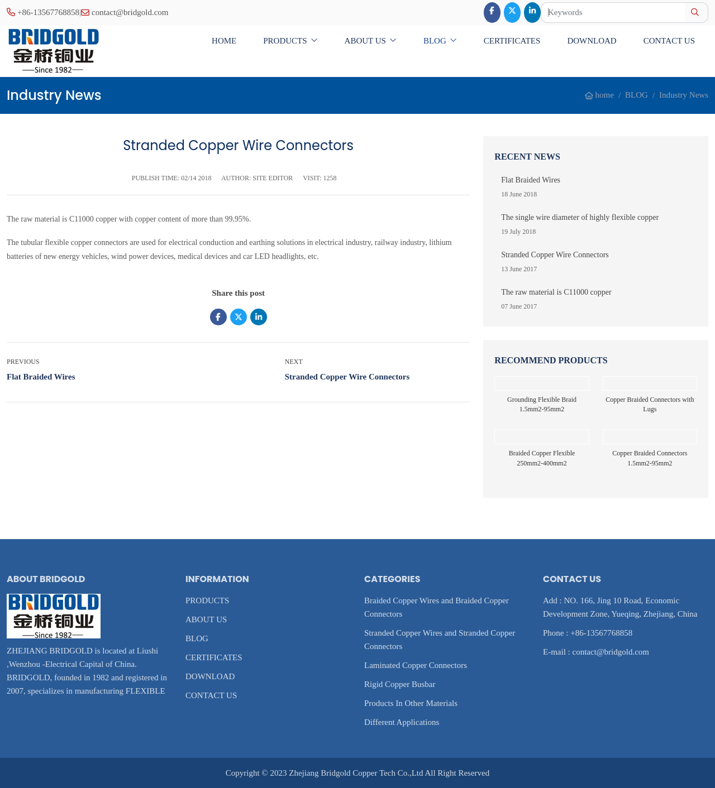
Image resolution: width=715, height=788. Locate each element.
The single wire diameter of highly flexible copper (580, 217)
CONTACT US (669, 40)
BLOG (434, 40)
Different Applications (401, 722)
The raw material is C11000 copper (556, 292)
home (224, 40)
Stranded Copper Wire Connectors (347, 376)
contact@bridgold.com (130, 12)
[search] (696, 12)
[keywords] (613, 12)
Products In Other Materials (410, 703)
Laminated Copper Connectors (415, 665)
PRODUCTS (285, 40)
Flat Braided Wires (41, 376)
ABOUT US (365, 40)
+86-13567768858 (48, 12)
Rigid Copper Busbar (400, 684)
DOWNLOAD (591, 40)
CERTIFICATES (512, 40)
